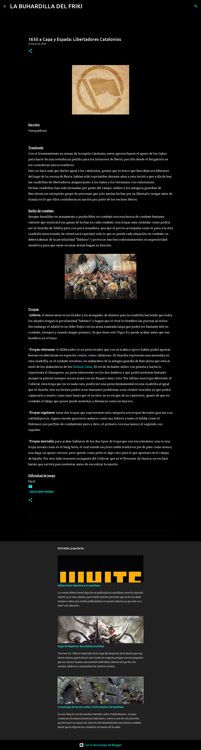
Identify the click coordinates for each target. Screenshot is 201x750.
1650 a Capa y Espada (41, 492)
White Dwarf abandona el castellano (79, 585)
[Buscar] (87, 6)
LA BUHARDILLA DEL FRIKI (46, 6)
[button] (30, 51)
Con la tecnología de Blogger (100, 745)
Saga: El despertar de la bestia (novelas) (81, 646)
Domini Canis (83, 367)
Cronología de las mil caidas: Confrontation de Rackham (91, 707)
